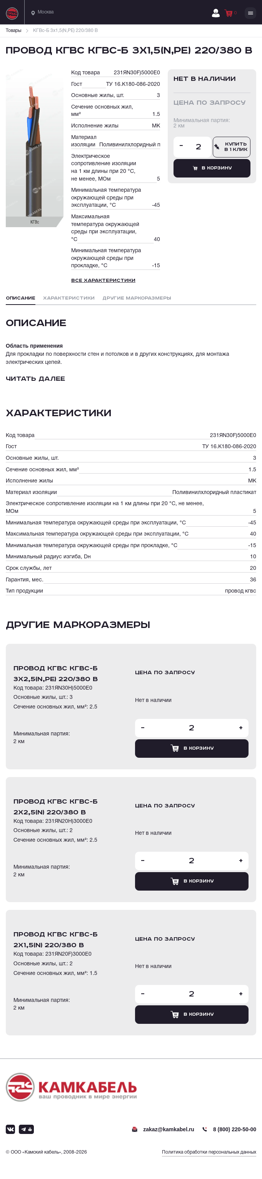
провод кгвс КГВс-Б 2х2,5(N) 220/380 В (55, 807)
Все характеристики (103, 280)
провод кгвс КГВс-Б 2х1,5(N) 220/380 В (55, 940)
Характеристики (69, 298)
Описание (20, 298)
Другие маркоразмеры (136, 298)
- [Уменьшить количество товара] (181, 146)
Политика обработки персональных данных (209, 1152)
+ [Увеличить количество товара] (241, 728)
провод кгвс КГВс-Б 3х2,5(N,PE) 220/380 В (55, 674)
